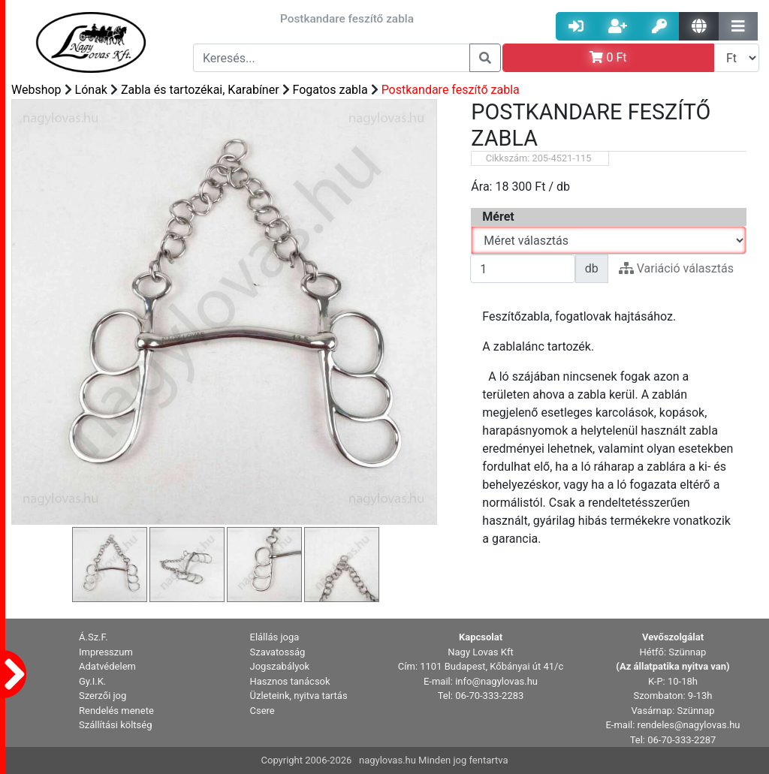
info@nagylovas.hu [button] (496, 681)
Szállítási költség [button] (115, 724)
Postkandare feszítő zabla (450, 90)
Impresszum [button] (106, 652)
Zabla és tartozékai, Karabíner (200, 90)
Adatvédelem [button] (107, 666)
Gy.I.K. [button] (92, 681)
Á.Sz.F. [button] (93, 637)
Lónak (91, 90)
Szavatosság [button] (278, 652)
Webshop (36, 90)
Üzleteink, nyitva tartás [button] (299, 695)
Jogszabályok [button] (280, 666)
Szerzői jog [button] (102, 695)
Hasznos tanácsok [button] (290, 681)
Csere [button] (262, 710)
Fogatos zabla (330, 90)
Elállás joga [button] (275, 637)
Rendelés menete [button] (116, 710)
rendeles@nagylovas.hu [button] (689, 724)
